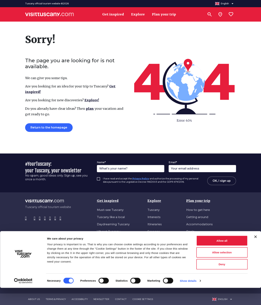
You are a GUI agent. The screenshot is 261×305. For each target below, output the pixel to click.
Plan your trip (198, 201)
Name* (101, 162)
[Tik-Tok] (40, 218)
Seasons (153, 231)
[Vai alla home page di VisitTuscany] (49, 14)
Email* (173, 162)
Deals (190, 231)
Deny (222, 281)
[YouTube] (50, 218)
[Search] (209, 14)
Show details (188, 297)
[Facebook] (26, 218)
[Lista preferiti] (231, 14)
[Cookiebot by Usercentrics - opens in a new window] (23, 298)
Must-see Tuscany (110, 210)
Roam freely (106, 246)
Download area (197, 246)
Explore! (91, 100)
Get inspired (108, 201)
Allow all (222, 257)
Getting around (197, 217)
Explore (154, 201)
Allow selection (222, 269)
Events (152, 238)
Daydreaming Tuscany (113, 224)
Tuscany (153, 210)
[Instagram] (34, 218)
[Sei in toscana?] (220, 14)
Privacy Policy (140, 178)
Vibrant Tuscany (108, 231)
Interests (154, 217)
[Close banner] (255, 254)
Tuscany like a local (111, 217)
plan (90, 109)
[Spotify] (60, 218)
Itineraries (154, 224)
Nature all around (109, 238)
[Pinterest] (45, 218)
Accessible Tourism (200, 238)
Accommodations (199, 224)
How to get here (198, 210)
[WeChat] (55, 218)
